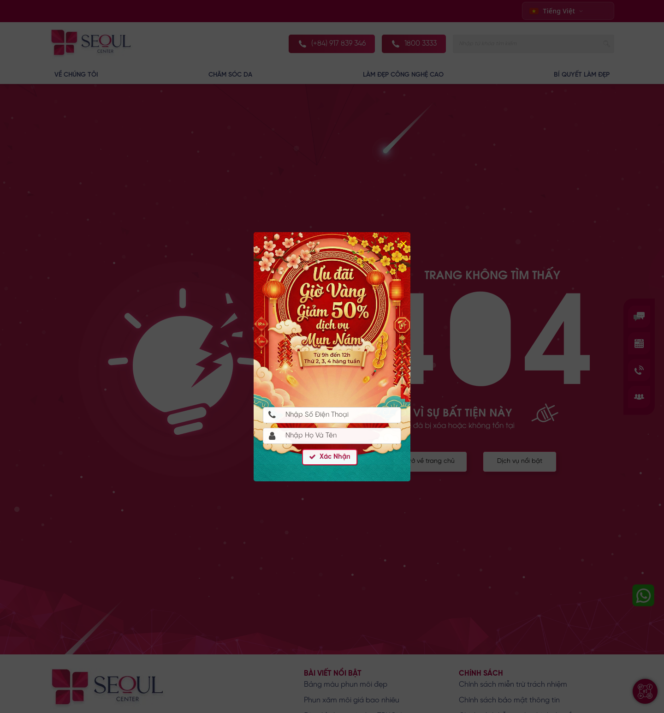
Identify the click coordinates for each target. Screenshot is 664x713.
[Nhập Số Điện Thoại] (332, 415)
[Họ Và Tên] (332, 436)
